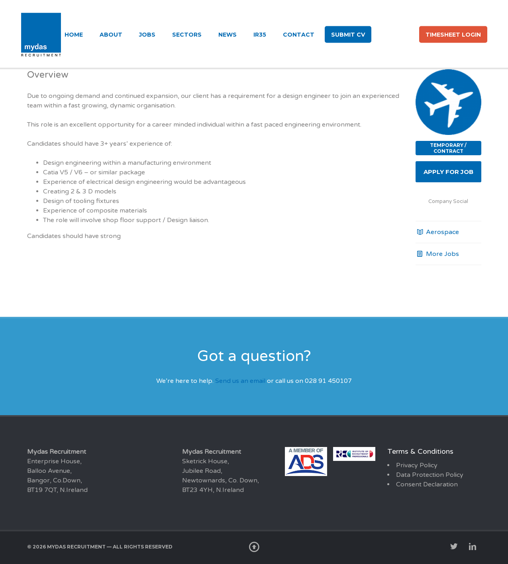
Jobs (147, 34)
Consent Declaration (427, 484)
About (111, 34)
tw (384, 33)
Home (74, 34)
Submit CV (348, 34)
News (227, 34)
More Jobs (437, 254)
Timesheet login (453, 34)
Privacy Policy (416, 465)
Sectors (187, 34)
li (406, 33)
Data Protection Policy (429, 475)
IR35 (259, 34)
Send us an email (240, 381)
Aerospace (437, 232)
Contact (298, 34)
